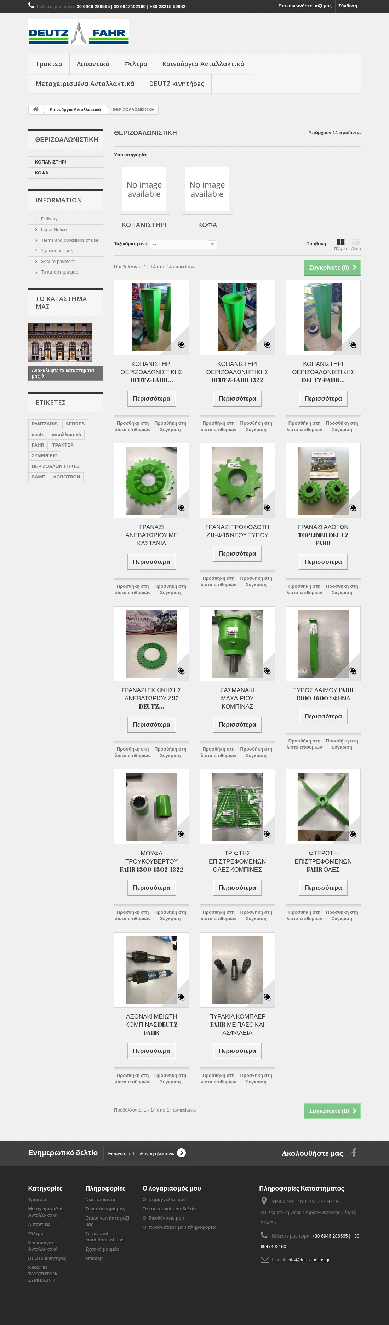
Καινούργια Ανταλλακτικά (203, 63)
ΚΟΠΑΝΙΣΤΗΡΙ (50, 162)
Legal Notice (53, 229)
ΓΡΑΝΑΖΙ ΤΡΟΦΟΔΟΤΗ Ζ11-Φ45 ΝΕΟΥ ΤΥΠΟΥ (237, 531)
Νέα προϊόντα (100, 1199)
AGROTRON (66, 477)
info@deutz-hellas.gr (308, 1259)
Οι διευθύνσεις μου (163, 1218)
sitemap (94, 1258)
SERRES (75, 423)
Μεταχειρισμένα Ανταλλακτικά (85, 83)
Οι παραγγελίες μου (164, 1199)
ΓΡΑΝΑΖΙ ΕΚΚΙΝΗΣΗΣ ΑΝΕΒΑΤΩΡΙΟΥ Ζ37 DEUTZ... (152, 698)
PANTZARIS (45, 423)
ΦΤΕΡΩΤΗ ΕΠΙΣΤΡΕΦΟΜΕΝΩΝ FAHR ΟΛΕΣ (322, 861)
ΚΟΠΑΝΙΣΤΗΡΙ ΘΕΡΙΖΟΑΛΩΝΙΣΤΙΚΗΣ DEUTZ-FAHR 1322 (237, 372)
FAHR (38, 445)
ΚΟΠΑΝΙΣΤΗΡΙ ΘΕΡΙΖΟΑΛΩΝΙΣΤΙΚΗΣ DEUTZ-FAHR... (151, 372)
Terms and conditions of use (69, 240)
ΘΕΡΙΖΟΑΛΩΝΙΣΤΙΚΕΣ (56, 466)
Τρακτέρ (48, 63)
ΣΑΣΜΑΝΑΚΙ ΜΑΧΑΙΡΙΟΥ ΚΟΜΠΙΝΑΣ (237, 698)
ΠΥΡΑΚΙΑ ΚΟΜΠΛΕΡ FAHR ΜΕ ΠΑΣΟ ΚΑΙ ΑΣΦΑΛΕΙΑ (237, 1024)
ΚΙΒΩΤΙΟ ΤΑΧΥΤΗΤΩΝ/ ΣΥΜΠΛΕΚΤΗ (42, 1274)
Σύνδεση (347, 5)
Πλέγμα (340, 244)
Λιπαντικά (93, 63)
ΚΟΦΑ (42, 173)
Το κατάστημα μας (59, 272)
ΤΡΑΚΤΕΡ (63, 445)
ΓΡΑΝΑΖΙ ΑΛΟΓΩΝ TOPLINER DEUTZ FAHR (323, 535)
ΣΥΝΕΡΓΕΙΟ (45, 455)
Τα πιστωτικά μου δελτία (169, 1208)
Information (58, 200)
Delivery (49, 219)
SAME (38, 477)
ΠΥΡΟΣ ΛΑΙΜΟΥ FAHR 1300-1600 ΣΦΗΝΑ (323, 694)
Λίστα (356, 244)
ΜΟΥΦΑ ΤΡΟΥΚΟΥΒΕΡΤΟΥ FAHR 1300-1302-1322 (151, 861)
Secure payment (57, 261)
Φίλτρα (136, 63)
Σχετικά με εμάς (56, 250)
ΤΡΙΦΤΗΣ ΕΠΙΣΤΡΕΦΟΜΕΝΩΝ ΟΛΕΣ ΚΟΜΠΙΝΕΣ (237, 861)
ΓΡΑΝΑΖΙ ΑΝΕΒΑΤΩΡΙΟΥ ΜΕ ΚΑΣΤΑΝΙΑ (151, 535)
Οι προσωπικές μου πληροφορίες (180, 1227)
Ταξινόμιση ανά (131, 243)
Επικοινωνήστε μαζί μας (305, 5)
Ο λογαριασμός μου (172, 1188)
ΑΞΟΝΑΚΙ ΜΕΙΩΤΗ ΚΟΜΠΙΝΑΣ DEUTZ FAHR (151, 1024)
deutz (38, 434)
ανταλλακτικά (66, 434)
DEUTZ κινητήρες (176, 83)
